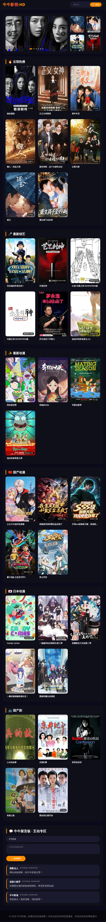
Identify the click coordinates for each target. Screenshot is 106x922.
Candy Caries (13, 643)
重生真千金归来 (46, 220)
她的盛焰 (11, 113)
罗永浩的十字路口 (47, 339)
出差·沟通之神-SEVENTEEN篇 (85, 286)
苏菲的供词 (77, 762)
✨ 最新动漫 (16, 353)
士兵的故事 (12, 762)
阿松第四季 (12, 405)
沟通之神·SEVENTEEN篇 (17, 339)
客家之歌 (11, 815)
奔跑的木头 (44, 405)
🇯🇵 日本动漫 (16, 591)
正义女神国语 (45, 113)
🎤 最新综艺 (16, 234)
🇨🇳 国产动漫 (16, 472)
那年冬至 (76, 113)
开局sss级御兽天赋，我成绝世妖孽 (85, 524)
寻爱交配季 (77, 405)
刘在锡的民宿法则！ (15, 286)
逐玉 (9, 220)
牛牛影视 (14, 4)
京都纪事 (43, 762)
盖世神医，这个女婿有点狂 (51, 166)
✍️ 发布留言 (16, 860)
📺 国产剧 (15, 710)
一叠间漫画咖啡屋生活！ (17, 696)
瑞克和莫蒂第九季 (14, 458)
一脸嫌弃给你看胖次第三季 (51, 643)
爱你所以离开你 (46, 815)
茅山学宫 (43, 577)
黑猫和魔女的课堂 (47, 696)
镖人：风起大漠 (13, 166)
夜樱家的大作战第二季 (81, 643)
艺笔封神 (43, 286)
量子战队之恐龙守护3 (16, 577)
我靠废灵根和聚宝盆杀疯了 (51, 524)
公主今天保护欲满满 (15, 524)
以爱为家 (76, 166)
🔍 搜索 (95, 4)
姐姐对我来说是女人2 (81, 339)
